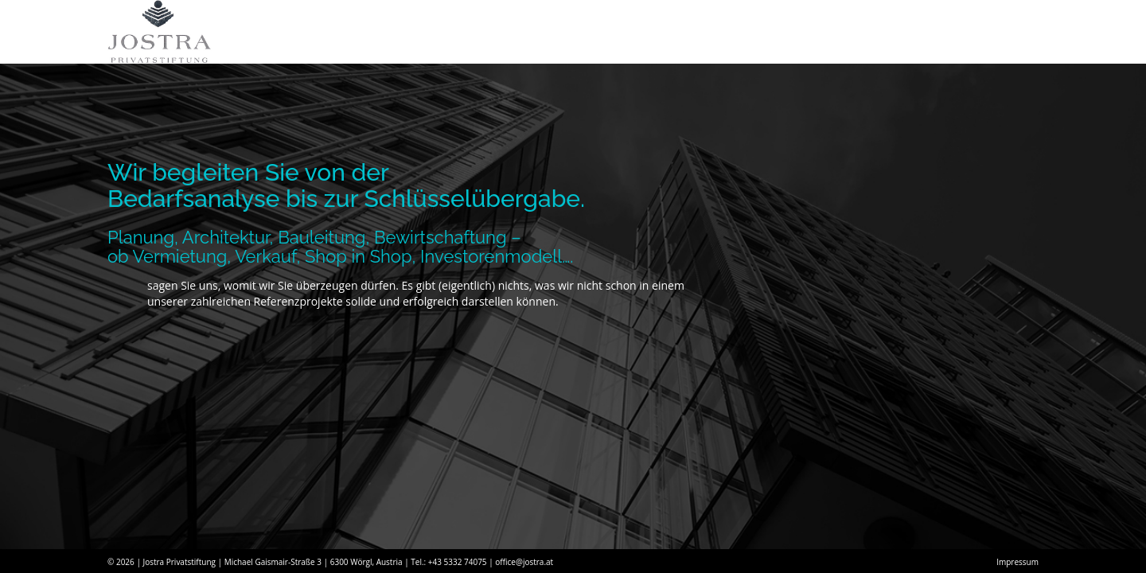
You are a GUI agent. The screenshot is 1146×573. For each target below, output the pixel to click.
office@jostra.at (524, 561)
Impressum (1017, 561)
